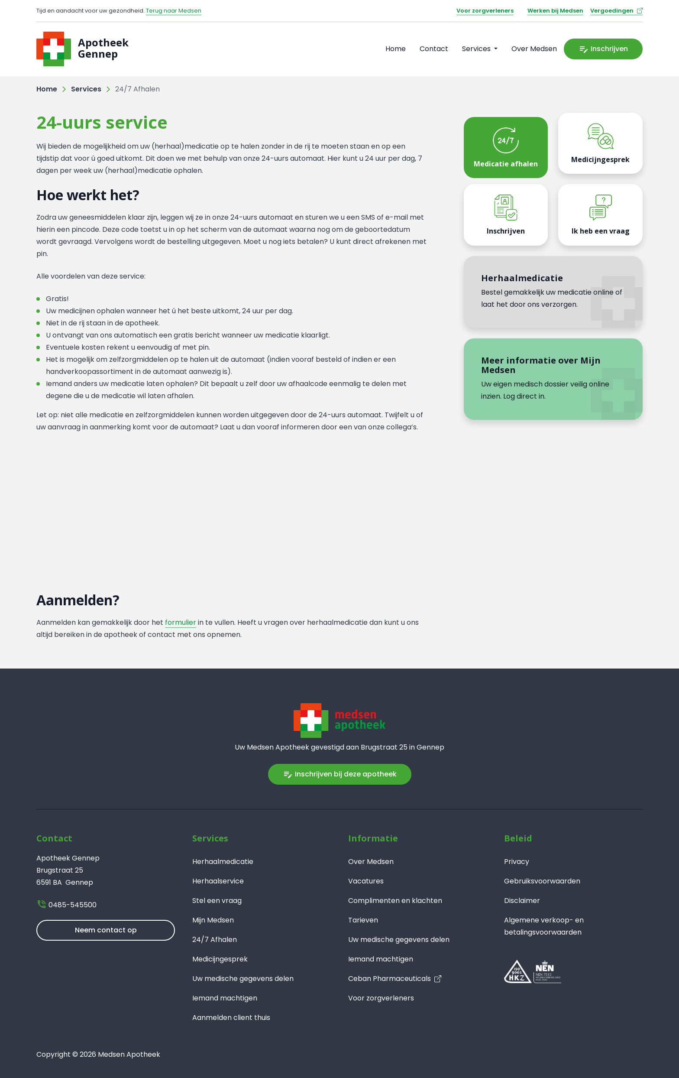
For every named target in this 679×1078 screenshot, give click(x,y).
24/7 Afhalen (214, 940)
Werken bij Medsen (555, 10)
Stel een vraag (217, 901)
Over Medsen (534, 49)
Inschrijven (603, 49)
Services (86, 89)
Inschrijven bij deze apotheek (340, 774)
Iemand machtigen (224, 998)
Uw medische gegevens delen (243, 979)
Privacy (516, 862)
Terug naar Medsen (173, 10)
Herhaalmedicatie (222, 862)
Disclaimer (522, 901)
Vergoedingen (612, 10)
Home (395, 49)
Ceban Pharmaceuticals (389, 979)
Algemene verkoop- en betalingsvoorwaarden (544, 926)
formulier (180, 622)
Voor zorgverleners (485, 10)
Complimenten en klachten (395, 901)
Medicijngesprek (220, 959)
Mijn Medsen (213, 920)
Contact (434, 49)
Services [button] (477, 49)
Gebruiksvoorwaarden (542, 881)
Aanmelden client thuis (231, 1018)
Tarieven (363, 920)
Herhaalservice (218, 881)
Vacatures (366, 881)
